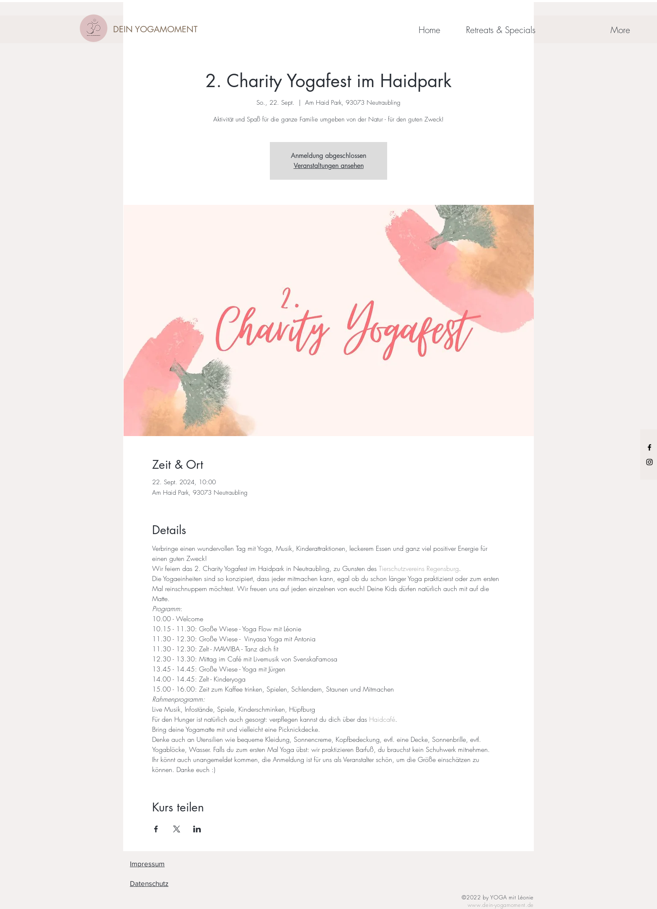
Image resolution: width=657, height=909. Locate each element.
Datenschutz (149, 883)
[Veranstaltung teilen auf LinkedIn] (197, 829)
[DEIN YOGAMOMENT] (155, 29)
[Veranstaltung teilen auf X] (177, 829)
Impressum (147, 864)
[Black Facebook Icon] (649, 447)
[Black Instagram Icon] (649, 462)
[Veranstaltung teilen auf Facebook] (156, 829)
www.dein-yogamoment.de (501, 905)
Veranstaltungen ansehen (329, 165)
